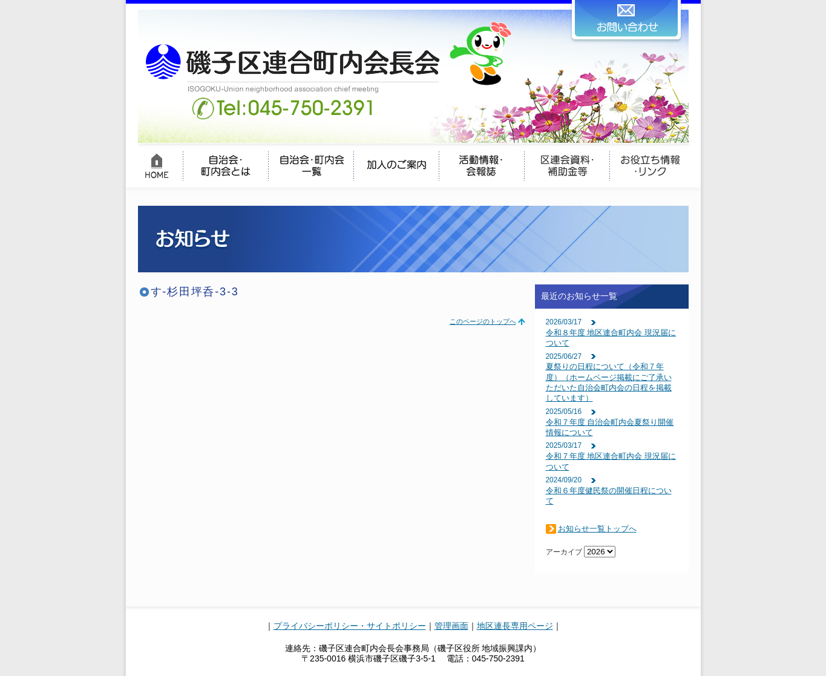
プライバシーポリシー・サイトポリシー (350, 626)
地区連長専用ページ (515, 626)
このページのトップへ (483, 321)
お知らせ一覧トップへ (597, 528)
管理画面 (451, 626)
